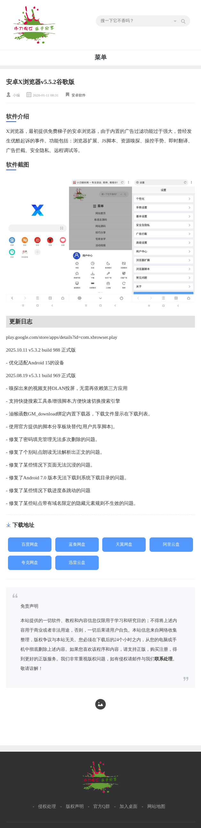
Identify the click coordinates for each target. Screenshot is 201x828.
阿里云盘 (171, 544)
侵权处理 (47, 806)
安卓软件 (79, 95)
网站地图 (156, 806)
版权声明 (75, 806)
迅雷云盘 (77, 562)
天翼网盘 (124, 544)
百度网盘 (29, 544)
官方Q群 (101, 806)
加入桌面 (128, 806)
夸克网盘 (29, 562)
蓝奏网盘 (77, 544)
